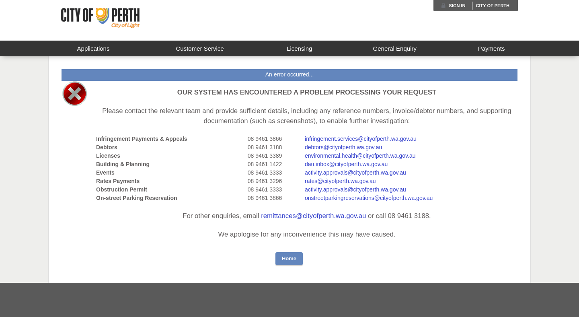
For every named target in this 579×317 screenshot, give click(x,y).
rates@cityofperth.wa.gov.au (340, 181)
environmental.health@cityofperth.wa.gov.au (360, 155)
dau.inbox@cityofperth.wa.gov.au (346, 164)
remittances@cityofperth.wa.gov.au (314, 216)
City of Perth (492, 5)
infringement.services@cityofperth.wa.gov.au (361, 139)
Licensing (299, 48)
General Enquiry (395, 48)
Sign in (457, 5)
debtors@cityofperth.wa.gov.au (343, 147)
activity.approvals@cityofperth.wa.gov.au (355, 172)
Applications (93, 48)
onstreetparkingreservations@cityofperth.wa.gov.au (369, 198)
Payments (491, 48)
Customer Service (200, 48)
